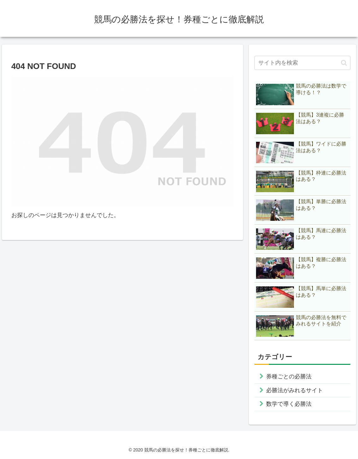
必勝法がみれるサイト (294, 390)
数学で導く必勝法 (289, 404)
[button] (343, 62)
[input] (302, 63)
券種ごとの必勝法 (289, 376)
